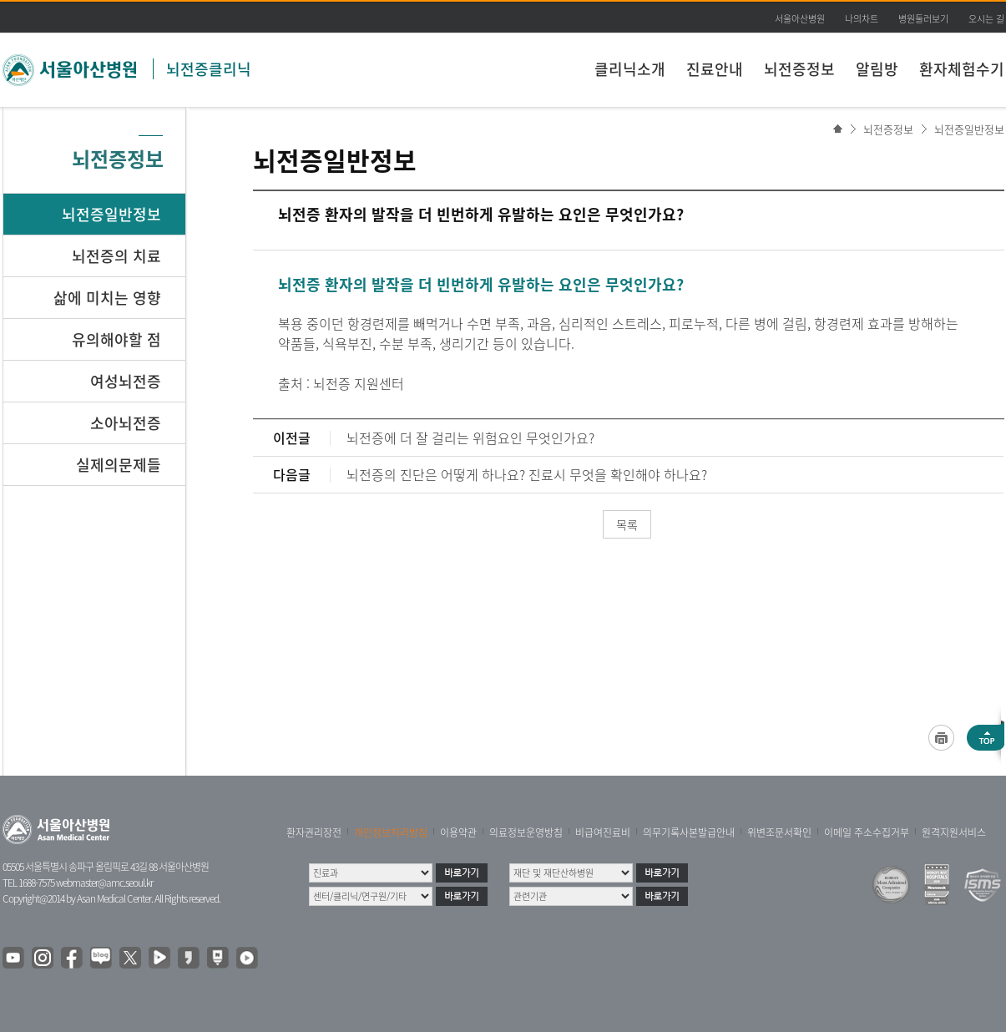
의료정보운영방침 (526, 832)
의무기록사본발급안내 (689, 832)
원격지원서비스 (954, 832)
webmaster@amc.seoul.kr (104, 882)
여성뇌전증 (125, 381)
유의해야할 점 (116, 339)
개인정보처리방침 (390, 832)
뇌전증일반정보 (969, 129)
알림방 (877, 69)
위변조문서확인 (779, 832)
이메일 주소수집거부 (866, 832)
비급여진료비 (602, 832)
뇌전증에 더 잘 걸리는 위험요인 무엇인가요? (470, 437)
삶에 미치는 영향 (107, 297)
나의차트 (861, 19)
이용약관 (458, 832)
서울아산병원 (800, 19)
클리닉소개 (629, 69)
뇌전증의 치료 (116, 256)
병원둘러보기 (923, 19)
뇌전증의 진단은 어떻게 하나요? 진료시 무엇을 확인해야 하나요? (526, 474)
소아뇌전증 (125, 423)
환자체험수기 (961, 69)
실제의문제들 (118, 464)
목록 (627, 524)
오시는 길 (986, 19)
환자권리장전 (313, 832)
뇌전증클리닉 (208, 69)
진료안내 (714, 69)
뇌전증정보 (799, 69)
